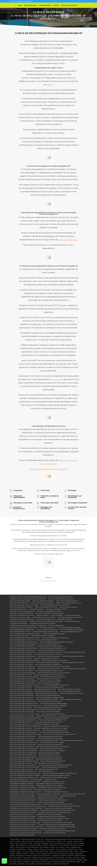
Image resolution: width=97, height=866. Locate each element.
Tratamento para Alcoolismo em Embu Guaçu (58, 804)
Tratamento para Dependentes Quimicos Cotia (59, 831)
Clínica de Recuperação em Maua (70, 699)
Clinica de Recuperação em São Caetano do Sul (25, 730)
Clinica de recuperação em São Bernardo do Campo (51, 728)
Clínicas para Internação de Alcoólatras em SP (25, 781)
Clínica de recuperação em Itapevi (21, 687)
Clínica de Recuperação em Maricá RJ (21, 699)
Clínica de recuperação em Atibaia (21, 654)
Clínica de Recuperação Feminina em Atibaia (24, 605)
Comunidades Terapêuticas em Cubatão (23, 787)
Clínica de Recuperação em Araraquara (22, 652)
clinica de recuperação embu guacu (42, 603)
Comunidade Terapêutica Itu (45, 619)
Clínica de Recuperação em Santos (21, 728)
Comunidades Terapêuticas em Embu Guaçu (52, 787)
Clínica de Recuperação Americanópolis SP (23, 644)
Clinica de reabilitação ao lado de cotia (60, 599)
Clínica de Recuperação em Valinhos (21, 746)
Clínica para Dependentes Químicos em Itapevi (25, 775)
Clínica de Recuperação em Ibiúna (50, 681)
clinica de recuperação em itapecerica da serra (25, 685)
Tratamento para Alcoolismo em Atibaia (50, 798)
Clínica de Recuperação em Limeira (46, 693)
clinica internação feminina (68, 607)
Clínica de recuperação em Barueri (49, 656)
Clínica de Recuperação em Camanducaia (48, 664)
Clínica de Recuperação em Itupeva (21, 607)
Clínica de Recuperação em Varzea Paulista (24, 749)
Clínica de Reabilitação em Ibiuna (71, 631)
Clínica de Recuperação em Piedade (48, 712)
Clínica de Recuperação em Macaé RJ (21, 695)
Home (20, 5)
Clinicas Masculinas (30, 5)
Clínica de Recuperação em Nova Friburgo (48, 707)
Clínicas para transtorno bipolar (20, 617)
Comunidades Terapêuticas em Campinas (49, 785)
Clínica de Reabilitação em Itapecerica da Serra (25, 634)
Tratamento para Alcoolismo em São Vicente (60, 826)
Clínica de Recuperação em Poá (46, 716)
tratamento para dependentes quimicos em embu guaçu (28, 625)
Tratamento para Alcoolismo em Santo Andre (57, 822)
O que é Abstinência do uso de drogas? (22, 796)
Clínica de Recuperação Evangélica (49, 753)
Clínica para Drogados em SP (19, 779)
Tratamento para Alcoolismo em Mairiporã (51, 816)
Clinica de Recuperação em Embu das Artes (49, 671)
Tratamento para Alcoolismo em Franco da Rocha (26, 808)
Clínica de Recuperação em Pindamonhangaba (25, 714)
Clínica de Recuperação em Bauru (73, 656)
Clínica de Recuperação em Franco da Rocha (24, 677)
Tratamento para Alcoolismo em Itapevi (23, 812)
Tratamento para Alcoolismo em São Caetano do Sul (27, 826)
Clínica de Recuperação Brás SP (49, 644)
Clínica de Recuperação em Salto (20, 724)
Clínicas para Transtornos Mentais (44, 617)
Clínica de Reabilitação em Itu (19, 636)
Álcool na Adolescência (56, 625)
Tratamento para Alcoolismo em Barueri (23, 800)
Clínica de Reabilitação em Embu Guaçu (45, 631)
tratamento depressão (72, 621)
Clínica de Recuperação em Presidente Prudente (26, 718)
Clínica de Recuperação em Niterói (21, 707)
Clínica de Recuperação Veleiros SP (46, 769)
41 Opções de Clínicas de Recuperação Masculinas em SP (28, 597)
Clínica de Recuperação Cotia (19, 603)
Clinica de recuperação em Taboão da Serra (24, 742)
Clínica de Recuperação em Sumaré (47, 740)
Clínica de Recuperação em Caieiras (73, 662)
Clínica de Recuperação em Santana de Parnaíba (25, 726)
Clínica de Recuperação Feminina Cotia (68, 603)
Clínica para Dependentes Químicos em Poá (24, 777)
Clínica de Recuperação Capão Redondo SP (23, 648)
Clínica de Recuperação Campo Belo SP (22, 646)
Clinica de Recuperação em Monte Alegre (53, 703)
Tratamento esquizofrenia (18, 623)
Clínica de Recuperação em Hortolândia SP (23, 681)
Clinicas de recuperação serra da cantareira (49, 613)
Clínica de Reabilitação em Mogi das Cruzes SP (25, 638)
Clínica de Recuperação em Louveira (72, 693)
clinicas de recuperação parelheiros (21, 613)
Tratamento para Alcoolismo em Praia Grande (25, 822)
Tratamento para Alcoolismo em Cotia (22, 802)
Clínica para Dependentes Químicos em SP (54, 777)
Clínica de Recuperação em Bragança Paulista (24, 660)
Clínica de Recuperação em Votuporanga (23, 753)
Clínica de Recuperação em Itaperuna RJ (56, 685)
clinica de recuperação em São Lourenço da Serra (59, 734)
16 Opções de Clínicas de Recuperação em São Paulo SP (28, 599)
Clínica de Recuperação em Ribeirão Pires (23, 720)
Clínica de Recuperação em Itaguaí (48, 683)
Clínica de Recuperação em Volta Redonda (23, 751)
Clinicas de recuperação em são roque (49, 611)
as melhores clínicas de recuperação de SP (24, 627)
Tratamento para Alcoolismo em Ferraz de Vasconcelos (28, 806)
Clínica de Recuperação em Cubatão (74, 668)
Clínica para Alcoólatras (46, 771)
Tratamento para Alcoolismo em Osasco (23, 820)
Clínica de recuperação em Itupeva (69, 689)
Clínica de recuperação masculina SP (60, 597)
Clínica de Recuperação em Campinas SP (23, 666)
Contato (56, 5)
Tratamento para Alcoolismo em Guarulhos (58, 808)
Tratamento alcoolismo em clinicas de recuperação (45, 621)
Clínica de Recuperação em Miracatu (49, 701)
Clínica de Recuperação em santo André (56, 726)
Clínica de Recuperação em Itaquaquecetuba (48, 687)
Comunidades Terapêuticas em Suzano (56, 792)
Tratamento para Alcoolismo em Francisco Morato (64, 806)
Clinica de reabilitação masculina (43, 601)
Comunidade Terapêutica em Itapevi (22, 783)
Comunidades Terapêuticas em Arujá (22, 785)
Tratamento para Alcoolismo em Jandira (48, 814)
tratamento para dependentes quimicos (42, 623)
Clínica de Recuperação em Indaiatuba (22, 683)
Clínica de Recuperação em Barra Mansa (23, 656)
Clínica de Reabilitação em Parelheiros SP (55, 638)
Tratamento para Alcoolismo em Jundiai (23, 816)
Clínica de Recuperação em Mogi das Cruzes (24, 703)
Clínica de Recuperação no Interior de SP (48, 763)
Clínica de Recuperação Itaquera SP (49, 757)
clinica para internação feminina (56, 609)
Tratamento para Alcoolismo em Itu (21, 814)
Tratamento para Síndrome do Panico (22, 835)
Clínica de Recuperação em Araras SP (49, 652)
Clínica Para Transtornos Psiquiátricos (22, 611)
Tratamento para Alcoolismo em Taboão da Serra (26, 831)
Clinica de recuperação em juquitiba (21, 693)
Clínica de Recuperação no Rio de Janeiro (23, 765)
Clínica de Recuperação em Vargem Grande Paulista (52, 746)
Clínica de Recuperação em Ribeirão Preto (52, 720)
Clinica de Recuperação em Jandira (21, 691)
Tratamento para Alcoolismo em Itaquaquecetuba (54, 812)
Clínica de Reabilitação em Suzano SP (22, 640)
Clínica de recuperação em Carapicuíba (22, 668)
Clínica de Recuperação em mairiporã (22, 697)
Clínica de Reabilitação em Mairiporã (43, 636)
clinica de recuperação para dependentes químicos (55, 765)
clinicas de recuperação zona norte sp (22, 615)
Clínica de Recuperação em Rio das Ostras (49, 722)
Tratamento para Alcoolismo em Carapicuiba (52, 800)
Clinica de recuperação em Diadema (21, 671)
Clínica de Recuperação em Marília (47, 699)
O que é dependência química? (48, 796)
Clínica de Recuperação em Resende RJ (56, 718)
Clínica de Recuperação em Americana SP (23, 650)
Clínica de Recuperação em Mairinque (47, 695)
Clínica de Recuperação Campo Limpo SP (50, 646)
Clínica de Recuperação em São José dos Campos (25, 734)
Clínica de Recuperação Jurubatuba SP (52, 761)
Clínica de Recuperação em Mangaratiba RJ (50, 697)
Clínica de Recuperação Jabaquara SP (22, 759)
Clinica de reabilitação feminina (20, 601)
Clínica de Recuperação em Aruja (74, 652)
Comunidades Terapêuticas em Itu (21, 790)
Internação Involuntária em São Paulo (48, 794)
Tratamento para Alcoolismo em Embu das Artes (25, 804)
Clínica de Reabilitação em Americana (22, 629)
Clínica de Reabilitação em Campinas (72, 629)
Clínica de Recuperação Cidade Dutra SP (52, 648)
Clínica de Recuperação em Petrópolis (22, 712)
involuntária (57, 379)
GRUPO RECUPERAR (48, 581)
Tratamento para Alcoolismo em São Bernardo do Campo (56, 824)
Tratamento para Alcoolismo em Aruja (22, 798)
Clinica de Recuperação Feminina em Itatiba (55, 605)
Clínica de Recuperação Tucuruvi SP (21, 769)
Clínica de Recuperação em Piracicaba (22, 716)
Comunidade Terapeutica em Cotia (53, 781)
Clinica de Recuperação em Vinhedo (51, 749)
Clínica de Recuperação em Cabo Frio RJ (54, 660)
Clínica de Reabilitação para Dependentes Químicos (57, 642)
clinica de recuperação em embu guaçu (22, 673)
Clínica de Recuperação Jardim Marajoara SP (24, 761)
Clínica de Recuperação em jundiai (69, 691)
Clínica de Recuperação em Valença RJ (49, 744)
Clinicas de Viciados (50, 779)
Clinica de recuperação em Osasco (50, 709)
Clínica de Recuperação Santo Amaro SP (54, 767)
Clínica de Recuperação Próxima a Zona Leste (24, 767)
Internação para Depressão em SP (74, 794)
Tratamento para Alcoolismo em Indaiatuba (24, 810)
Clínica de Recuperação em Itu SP (45, 689)
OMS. (51, 84)
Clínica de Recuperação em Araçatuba (50, 650)
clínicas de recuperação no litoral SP (48, 679)
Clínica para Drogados (36, 609)
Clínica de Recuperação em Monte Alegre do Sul (25, 705)
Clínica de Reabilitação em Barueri (47, 629)
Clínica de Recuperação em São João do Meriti (54, 732)
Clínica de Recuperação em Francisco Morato (48, 675)
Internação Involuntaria (69, 5)
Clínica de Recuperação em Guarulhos (22, 679)
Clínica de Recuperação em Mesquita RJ (22, 701)
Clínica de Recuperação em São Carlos (54, 730)
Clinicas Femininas (45, 5)
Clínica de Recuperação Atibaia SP (67, 601)
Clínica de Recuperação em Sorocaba (22, 740)
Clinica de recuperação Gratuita (48, 755)
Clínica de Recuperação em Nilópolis (55, 705)
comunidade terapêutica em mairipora (70, 617)
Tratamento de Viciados (67, 796)
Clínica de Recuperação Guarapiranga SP (23, 757)
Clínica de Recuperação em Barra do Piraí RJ (48, 654)
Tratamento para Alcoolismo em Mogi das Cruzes (53, 818)
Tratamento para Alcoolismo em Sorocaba (23, 829)
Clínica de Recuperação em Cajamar (21, 664)
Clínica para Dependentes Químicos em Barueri (25, 773)
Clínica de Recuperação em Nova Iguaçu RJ (23, 709)
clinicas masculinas (57, 615)
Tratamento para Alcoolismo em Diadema (50, 802)
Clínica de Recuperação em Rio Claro (21, 722)
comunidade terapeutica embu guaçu (22, 619)
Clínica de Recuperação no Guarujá (21, 763)
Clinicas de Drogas (36, 779)
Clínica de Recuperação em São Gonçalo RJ (23, 732)
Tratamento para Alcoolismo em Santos (23, 824)
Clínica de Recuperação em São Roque (50, 736)
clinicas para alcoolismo (72, 615)
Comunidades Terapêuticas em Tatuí (22, 794)
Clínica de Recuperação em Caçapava (48, 662)
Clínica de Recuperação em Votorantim (52, 751)
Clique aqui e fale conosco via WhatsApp (48, 469)
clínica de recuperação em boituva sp (46, 658)
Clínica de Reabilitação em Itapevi (54, 634)
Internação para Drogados (18, 621)
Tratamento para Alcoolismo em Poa (50, 820)
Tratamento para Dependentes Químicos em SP (25, 833)
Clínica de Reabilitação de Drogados (69, 627)
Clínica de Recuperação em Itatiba (21, 689)
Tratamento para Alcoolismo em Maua (22, 818)
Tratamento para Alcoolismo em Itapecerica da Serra (57, 810)
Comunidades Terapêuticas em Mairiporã (47, 790)
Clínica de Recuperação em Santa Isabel (46, 724)
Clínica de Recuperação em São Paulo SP (23, 736)
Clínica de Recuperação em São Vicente (22, 738)
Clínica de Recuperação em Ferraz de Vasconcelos (53, 673)
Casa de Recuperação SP (47, 627)
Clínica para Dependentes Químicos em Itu (56, 775)
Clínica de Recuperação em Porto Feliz (71, 716)
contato (44, 554)
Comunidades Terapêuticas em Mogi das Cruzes (25, 792)
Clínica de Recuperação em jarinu (45, 691)
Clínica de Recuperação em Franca (21, 675)
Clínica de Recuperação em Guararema (52, 677)
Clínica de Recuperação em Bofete (21, 658)
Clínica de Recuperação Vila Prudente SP (23, 771)
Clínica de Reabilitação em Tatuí (46, 640)
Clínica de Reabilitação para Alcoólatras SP (24, 642)
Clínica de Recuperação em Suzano (72, 740)
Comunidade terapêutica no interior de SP (50, 783)
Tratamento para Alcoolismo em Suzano (52, 829)
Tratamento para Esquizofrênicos (54, 833)
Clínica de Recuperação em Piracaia (53, 714)
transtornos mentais (67, 239)
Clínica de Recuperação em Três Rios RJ (22, 744)
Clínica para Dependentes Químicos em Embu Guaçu (60, 773)
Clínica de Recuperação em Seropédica (50, 738)
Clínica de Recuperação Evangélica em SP (23, 755)
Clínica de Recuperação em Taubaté (52, 742)
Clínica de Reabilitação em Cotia (20, 631)
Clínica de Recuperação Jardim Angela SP (49, 759)
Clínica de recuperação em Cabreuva (22, 662)
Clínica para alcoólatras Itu (18, 609)
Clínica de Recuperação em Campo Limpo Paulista (54, 666)
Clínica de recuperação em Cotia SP (48, 668)
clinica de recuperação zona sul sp (46, 607)
